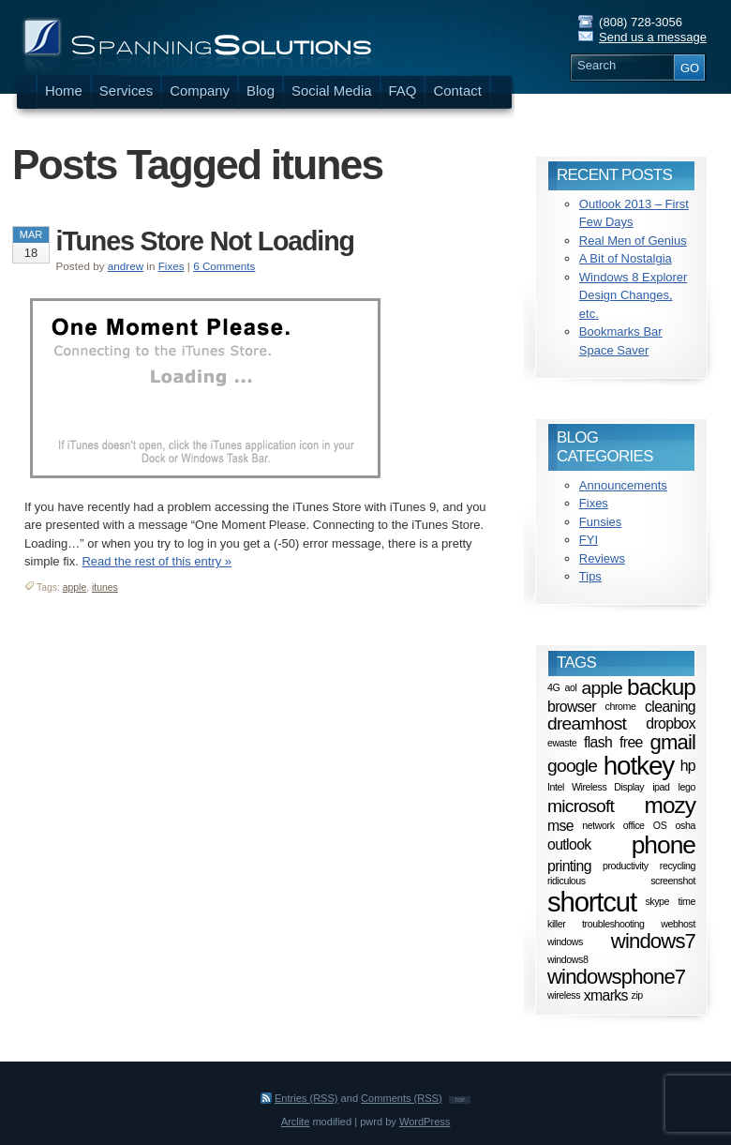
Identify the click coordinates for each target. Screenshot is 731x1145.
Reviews (602, 558)
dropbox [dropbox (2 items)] (670, 723)
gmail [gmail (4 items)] (672, 742)
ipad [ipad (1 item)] (660, 786)
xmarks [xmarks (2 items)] (606, 995)
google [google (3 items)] (572, 766)
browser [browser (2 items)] (571, 707)
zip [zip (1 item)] (637, 996)
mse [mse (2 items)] (560, 825)
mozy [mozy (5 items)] (670, 805)
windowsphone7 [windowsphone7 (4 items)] (616, 976)
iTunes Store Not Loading (205, 241)
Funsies (600, 522)
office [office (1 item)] (634, 825)
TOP (460, 1100)
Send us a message (653, 37)
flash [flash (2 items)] (598, 742)
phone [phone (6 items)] (663, 845)
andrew (125, 266)
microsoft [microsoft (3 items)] (580, 806)
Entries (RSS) (306, 1098)
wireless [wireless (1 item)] (563, 996)
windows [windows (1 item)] (565, 941)
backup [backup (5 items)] (661, 687)
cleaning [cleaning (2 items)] (670, 707)
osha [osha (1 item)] (685, 825)
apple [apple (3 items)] (602, 687)
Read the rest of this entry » (156, 561)
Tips (590, 576)
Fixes (171, 266)
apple (74, 587)
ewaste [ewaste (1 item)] (561, 742)
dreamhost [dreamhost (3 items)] (586, 723)
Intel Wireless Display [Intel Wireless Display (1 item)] (595, 786)
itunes (105, 587)
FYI (588, 540)
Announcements (623, 485)
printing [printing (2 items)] (569, 865)
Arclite (295, 1121)
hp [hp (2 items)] (687, 766)
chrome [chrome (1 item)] (619, 706)
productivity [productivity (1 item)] (626, 865)
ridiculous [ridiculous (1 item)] (566, 880)
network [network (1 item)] (598, 825)
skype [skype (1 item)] (657, 902)
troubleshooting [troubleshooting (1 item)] (613, 923)
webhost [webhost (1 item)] (678, 923)
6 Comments (224, 266)
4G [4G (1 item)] (553, 687)
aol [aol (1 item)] (571, 687)
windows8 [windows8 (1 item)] (567, 959)
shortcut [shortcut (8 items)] (591, 901)
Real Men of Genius (633, 241)
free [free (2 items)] (631, 742)
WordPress (424, 1121)
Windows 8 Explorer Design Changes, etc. (633, 295)
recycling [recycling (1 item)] (677, 865)
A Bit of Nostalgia (625, 258)
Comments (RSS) (401, 1098)
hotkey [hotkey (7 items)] (639, 765)
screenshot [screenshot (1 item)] (672, 880)
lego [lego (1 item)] (687, 786)
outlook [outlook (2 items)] (569, 844)
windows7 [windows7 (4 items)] (653, 941)
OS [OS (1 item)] (660, 825)
